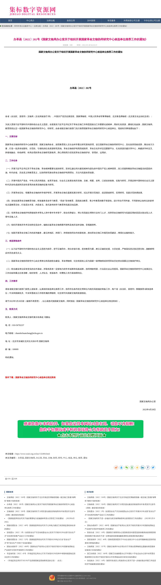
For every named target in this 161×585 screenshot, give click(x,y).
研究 (60, 458)
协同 (55, 458)
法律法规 (51, 20)
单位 (75, 458)
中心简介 (30, 20)
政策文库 (71, 20)
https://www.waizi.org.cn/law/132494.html (32, 454)
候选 (70, 458)
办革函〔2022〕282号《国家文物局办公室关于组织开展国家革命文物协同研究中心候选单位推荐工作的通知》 (85, 26)
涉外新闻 (91, 20)
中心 (65, 458)
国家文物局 (30, 458)
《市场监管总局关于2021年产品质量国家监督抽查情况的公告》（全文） (35, 561)
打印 (8, 479)
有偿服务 (111, 20)
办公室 (39, 458)
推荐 (80, 458)
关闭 (14, 479)
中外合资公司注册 (152, 20)
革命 (45, 458)
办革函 (21, 458)
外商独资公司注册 (132, 20)
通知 (85, 458)
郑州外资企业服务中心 (23, 26)
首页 (10, 20)
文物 (50, 458)
